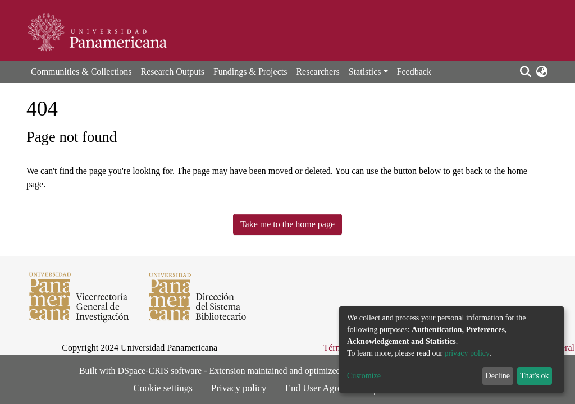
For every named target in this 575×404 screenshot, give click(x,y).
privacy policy (467, 353)
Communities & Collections (81, 71)
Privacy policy (239, 388)
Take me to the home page (287, 224)
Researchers (317, 71)
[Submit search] (525, 72)
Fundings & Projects (250, 71)
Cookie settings (163, 388)
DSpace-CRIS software (159, 370)
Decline (498, 375)
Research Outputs (172, 71)
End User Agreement (325, 388)
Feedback (414, 71)
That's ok (534, 375)
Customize (364, 375)
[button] (542, 72)
